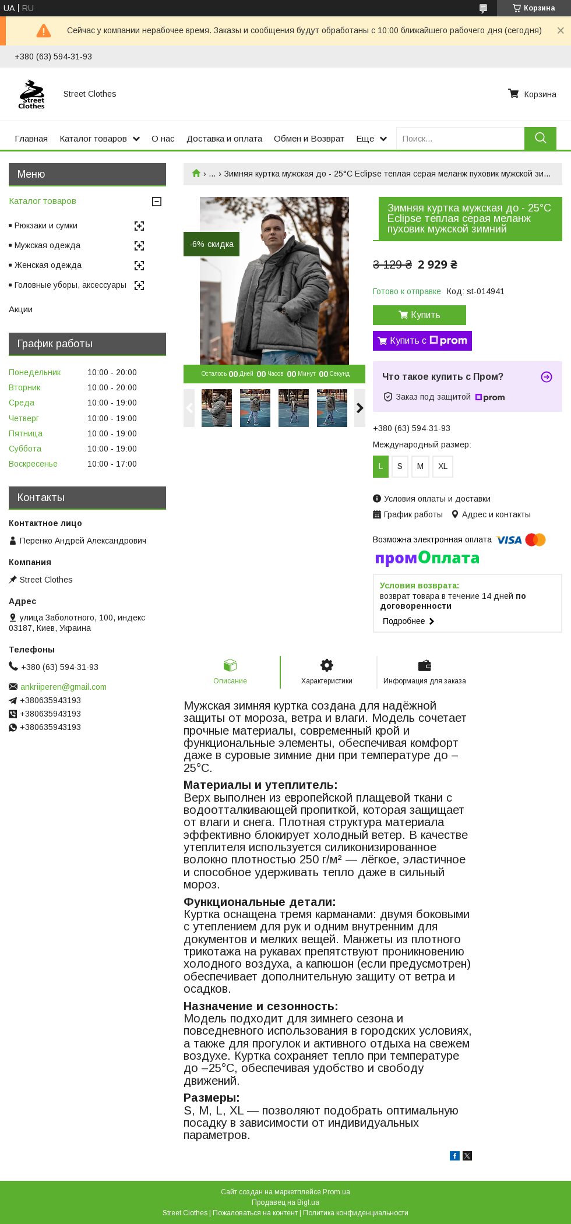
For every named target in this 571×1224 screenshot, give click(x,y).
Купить (425, 315)
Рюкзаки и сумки (46, 225)
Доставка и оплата (224, 138)
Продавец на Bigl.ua (285, 1202)
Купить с (428, 341)
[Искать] (540, 138)
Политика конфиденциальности (355, 1213)
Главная (31, 138)
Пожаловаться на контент (255, 1213)
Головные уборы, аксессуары (70, 285)
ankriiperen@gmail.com (63, 687)
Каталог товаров (93, 138)
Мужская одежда (47, 245)
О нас (163, 138)
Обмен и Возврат (309, 138)
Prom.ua (336, 1192)
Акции (21, 309)
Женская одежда (48, 265)
